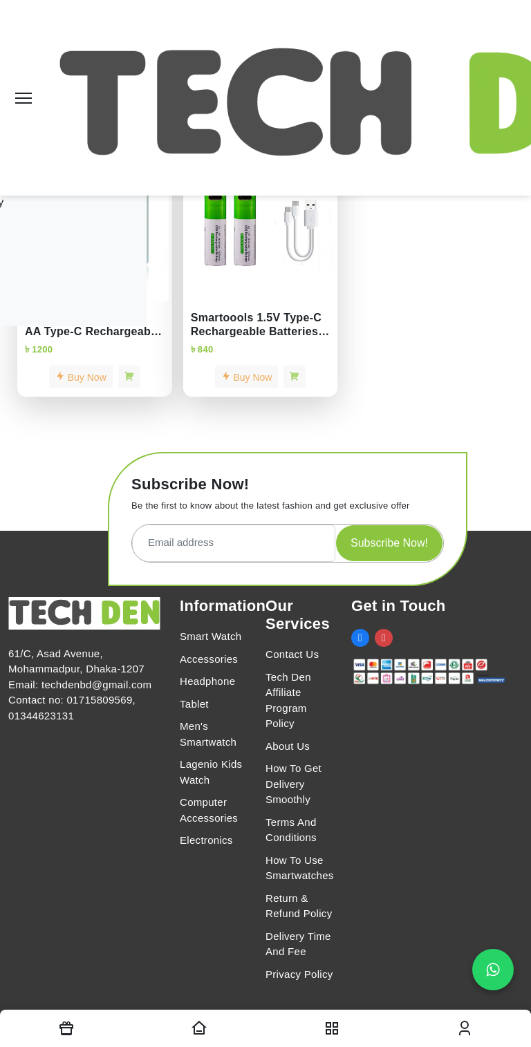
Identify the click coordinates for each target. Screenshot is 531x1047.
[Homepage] (199, 1028)
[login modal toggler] (464, 1028)
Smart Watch (210, 636)
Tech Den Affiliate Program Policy (288, 700)
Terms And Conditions (291, 830)
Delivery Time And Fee (298, 944)
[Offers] (66, 1028)
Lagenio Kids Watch (211, 772)
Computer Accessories (209, 810)
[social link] (360, 638)
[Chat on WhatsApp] (493, 969)
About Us (288, 746)
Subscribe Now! (389, 543)
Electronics (206, 840)
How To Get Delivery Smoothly (294, 783)
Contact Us (292, 654)
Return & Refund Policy (299, 906)
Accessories (209, 659)
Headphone (207, 681)
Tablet (194, 704)
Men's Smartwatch (208, 734)
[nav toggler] (332, 1028)
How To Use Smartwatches (300, 868)
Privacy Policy (299, 974)
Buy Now (80, 377)
